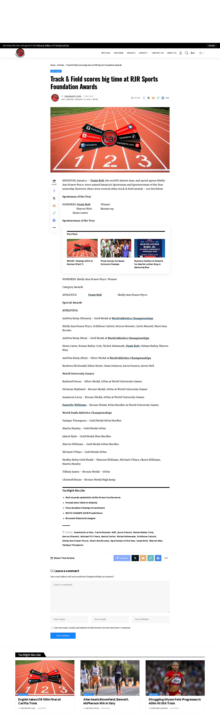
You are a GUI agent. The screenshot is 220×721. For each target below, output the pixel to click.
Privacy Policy (44, 45)
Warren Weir (156, 540)
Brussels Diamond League (80, 518)
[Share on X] (148, 97)
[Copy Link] (158, 97)
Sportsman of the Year (122, 540)
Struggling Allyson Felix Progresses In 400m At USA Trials (175, 701)
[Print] (163, 97)
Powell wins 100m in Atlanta (81, 502)
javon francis (124, 532)
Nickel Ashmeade (126, 536)
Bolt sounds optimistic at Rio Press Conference (93, 497)
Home (52, 65)
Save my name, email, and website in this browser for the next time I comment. (92, 627)
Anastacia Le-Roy (84, 532)
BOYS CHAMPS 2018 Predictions (84, 513)
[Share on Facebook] (144, 97)
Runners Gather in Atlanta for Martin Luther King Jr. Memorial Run (148, 264)
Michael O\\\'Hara (90, 536)
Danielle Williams (74, 404)
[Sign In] (180, 52)
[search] (186, 53)
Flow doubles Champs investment (85, 507)
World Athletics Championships (132, 318)
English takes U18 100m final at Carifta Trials (39, 701)
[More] (167, 97)
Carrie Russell (102, 532)
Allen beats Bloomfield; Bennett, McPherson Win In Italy (106, 701)
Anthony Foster (92, 708)
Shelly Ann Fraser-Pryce (75, 540)
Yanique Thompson (72, 545)
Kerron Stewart (70, 536)
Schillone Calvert (146, 536)
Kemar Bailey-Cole (143, 532)
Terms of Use (62, 45)
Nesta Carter (108, 536)
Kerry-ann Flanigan (159, 708)
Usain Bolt (97, 180)
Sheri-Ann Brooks (99, 540)
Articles (60, 65)
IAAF (114, 532)
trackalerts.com (72, 96)
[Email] (153, 97)
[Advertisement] (110, 21)
